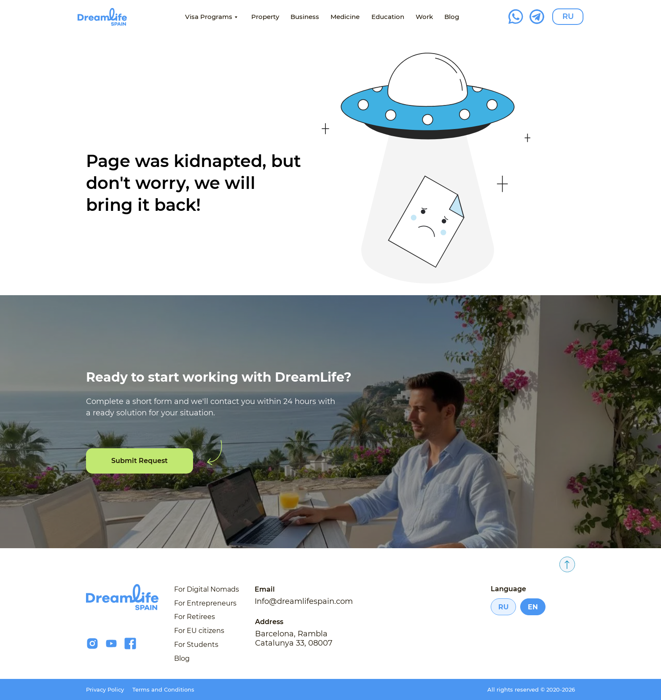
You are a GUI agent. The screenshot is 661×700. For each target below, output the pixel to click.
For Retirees (194, 617)
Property (265, 17)
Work (424, 17)
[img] (102, 17)
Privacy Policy (105, 689)
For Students (196, 645)
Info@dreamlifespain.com (304, 601)
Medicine (345, 17)
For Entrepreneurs (205, 603)
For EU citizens (199, 631)
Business (304, 17)
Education (387, 17)
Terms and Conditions (163, 689)
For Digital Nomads (206, 589)
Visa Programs (208, 17)
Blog (451, 17)
